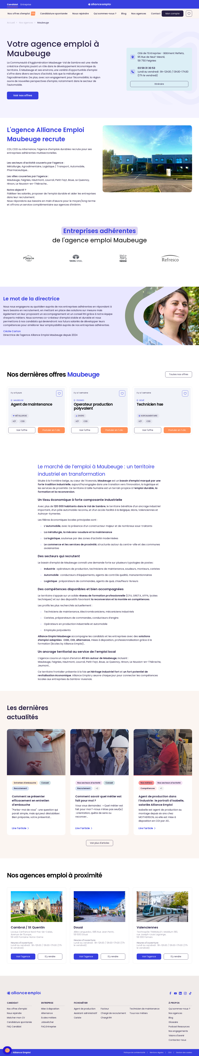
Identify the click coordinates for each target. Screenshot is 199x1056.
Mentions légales (157, 1052)
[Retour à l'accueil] (99, 4)
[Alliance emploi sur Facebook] (170, 993)
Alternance (47, 1013)
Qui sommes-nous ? (105, 13)
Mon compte (173, 13)
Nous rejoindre (80, 13)
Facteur (105, 1008)
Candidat (12, 4)
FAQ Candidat (14, 1026)
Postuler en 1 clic (51, 430)
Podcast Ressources (179, 1026)
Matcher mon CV (16, 1017)
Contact (155, 13)
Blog (123, 13)
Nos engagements (178, 1031)
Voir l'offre (21, 430)
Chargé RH (106, 1017)
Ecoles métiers (48, 1017)
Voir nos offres (22, 95)
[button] (7, 1050)
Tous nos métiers (139, 1013)
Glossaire (173, 1022)
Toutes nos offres (178, 374)
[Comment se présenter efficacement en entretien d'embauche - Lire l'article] (36, 782)
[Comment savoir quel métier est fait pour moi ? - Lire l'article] (99, 782)
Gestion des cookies (184, 1052)
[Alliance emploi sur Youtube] (175, 993)
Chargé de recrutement (113, 1013)
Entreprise (26, 4)
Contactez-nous (177, 1040)
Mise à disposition (50, 1008)
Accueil (11, 22)
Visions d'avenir (176, 1035)
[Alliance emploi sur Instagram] (185, 993)
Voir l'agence (23, 956)
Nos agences (138, 13)
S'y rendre (50, 956)
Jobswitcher (47, 1022)
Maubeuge (43, 22)
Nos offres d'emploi (17, 1008)
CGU (170, 1052)
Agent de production (84, 1008)
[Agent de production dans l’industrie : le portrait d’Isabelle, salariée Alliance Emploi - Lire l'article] (163, 782)
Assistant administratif (85, 1013)
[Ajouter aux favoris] (59, 393)
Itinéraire (159, 83)
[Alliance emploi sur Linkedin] (180, 993)
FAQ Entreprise (48, 1026)
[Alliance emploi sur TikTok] (190, 993)
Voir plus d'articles (99, 842)
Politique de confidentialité (134, 1052)
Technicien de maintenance (144, 1008)
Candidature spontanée (53, 13)
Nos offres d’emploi (21, 14)
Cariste (77, 1017)
